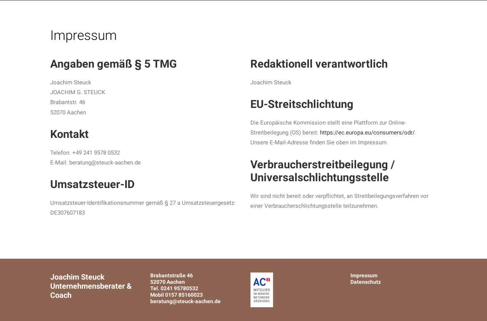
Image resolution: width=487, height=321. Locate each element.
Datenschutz (365, 282)
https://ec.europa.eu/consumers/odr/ (367, 132)
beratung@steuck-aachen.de (185, 301)
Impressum (363, 275)
